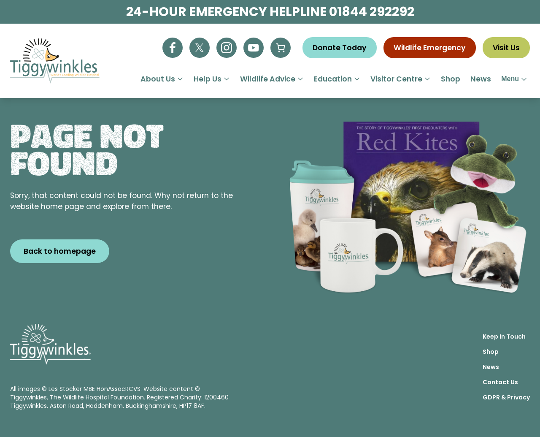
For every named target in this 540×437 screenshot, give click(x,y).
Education (337, 79)
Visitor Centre (400, 79)
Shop (450, 79)
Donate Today (340, 48)
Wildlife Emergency (430, 48)
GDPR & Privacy (506, 397)
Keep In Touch (504, 336)
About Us (162, 79)
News (480, 79)
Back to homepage (60, 251)
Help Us (212, 79)
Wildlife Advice (272, 79)
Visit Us (506, 48)
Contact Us (500, 382)
